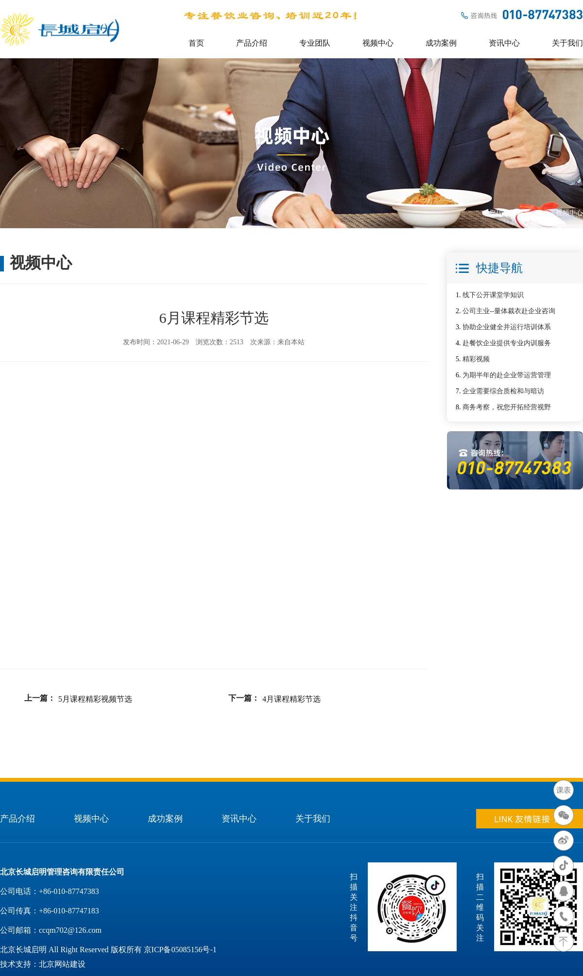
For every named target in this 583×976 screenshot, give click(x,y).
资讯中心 (504, 43)
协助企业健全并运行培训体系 (507, 327)
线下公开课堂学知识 (493, 295)
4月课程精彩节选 (291, 699)
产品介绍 (251, 43)
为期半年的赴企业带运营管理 (507, 375)
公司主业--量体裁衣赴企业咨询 (509, 311)
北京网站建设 (62, 964)
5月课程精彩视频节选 (95, 699)
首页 (196, 43)
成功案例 (441, 43)
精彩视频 (476, 359)
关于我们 (567, 43)
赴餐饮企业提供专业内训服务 (507, 343)
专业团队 (314, 43)
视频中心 (378, 43)
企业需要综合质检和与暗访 (503, 391)
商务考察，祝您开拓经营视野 (507, 407)
